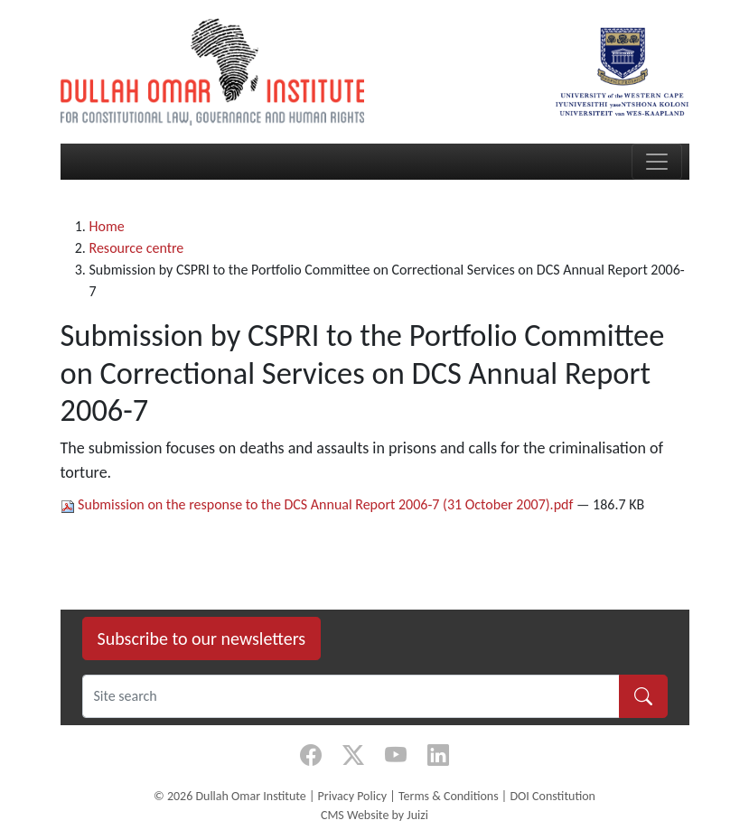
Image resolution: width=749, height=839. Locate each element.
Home (107, 226)
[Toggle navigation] (657, 162)
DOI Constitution (552, 796)
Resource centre (136, 247)
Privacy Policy (353, 796)
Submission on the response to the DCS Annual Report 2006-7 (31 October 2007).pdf (318, 504)
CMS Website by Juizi (374, 815)
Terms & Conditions (448, 796)
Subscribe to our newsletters (202, 638)
